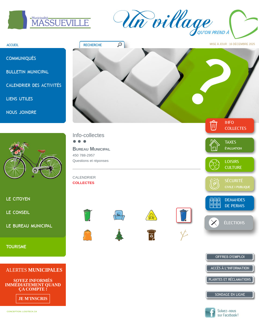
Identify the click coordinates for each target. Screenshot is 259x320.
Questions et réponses (90, 161)
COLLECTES (83, 183)
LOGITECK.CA (29, 311)
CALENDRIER (84, 177)
